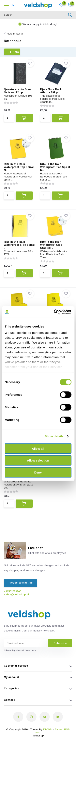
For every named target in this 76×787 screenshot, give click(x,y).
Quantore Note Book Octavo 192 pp (17, 91)
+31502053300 (12, 591)
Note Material (15, 33)
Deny (38, 472)
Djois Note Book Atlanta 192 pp (51, 91)
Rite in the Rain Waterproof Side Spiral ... (19, 244)
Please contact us (21, 582)
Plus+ (58, 729)
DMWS (47, 729)
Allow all (38, 448)
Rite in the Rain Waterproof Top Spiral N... (19, 167)
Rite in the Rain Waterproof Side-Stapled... (51, 244)
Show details (54, 436)
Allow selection (38, 460)
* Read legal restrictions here (20, 650)
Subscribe (60, 643)
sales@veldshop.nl (16, 594)
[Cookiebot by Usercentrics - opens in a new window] (54, 312)
